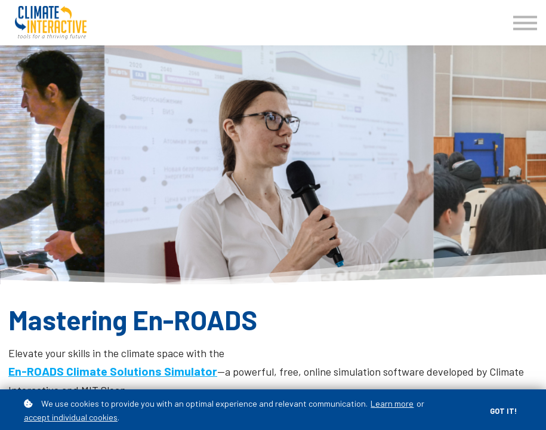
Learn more (392, 403)
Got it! (503, 411)
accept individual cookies (71, 417)
